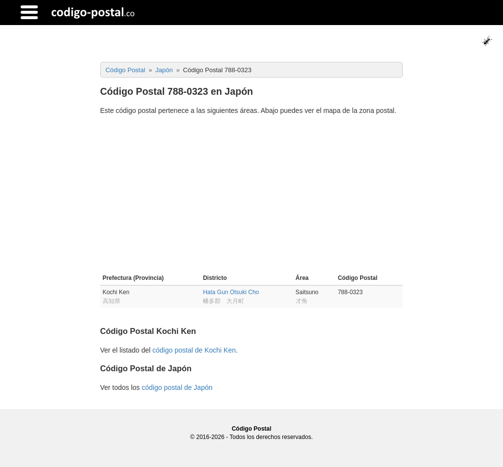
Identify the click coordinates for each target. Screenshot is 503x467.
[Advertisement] (251, 196)
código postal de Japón (176, 387)
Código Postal (252, 428)
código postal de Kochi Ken (194, 350)
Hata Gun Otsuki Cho (231, 292)
